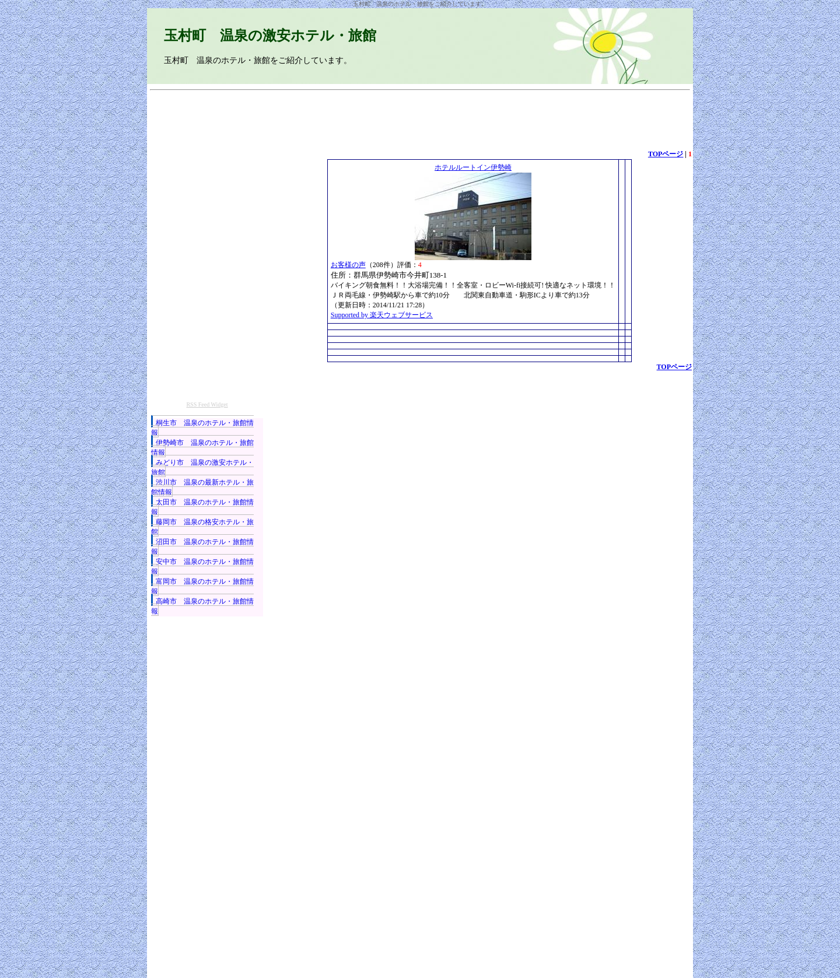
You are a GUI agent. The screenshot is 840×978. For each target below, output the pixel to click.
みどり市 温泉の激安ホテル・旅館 (202, 467)
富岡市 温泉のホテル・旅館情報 (202, 586)
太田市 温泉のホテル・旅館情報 (202, 507)
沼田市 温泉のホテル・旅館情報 (202, 547)
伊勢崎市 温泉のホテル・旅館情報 (202, 448)
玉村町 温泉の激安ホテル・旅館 (270, 35)
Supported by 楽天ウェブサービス (382, 315)
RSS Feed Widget (207, 404)
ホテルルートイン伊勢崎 (473, 167)
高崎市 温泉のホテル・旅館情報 (202, 606)
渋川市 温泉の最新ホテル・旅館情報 (202, 487)
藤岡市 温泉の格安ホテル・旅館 (202, 527)
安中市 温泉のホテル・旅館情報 (202, 567)
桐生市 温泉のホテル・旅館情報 (202, 428)
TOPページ (665, 154)
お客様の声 (348, 265)
